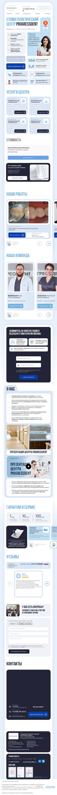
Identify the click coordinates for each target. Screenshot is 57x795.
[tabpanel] (28, 585)
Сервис (37, 13)
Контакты (47, 13)
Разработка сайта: (40, 777)
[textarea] (28, 629)
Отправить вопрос (19, 651)
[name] (28, 358)
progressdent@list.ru (18, 716)
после (45, 202)
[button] (44, 8)
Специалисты (27, 13)
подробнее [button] (19, 131)
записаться (28, 377)
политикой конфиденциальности (25, 786)
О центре (9, 13)
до (10, 202)
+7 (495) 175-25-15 (19, 712)
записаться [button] (15, 235)
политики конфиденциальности (25, 372)
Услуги (17, 13)
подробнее (13, 306)
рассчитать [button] (28, 157)
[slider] (28, 212)
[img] (11, 8)
